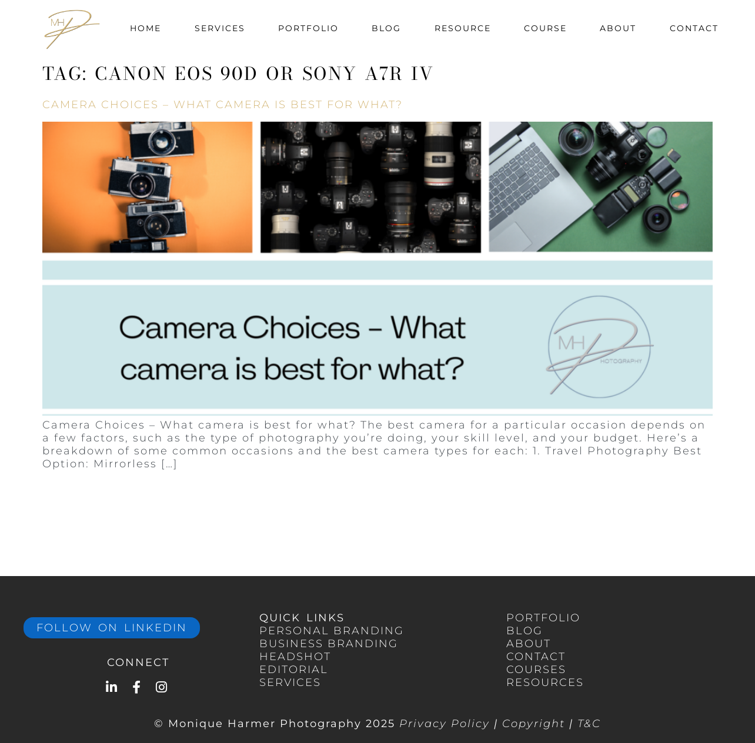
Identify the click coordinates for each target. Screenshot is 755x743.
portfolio (543, 617)
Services (220, 28)
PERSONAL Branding (331, 630)
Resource (463, 28)
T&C (589, 723)
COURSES (536, 669)
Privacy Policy (444, 723)
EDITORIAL (293, 669)
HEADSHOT (295, 656)
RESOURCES (545, 682)
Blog (386, 28)
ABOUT (528, 643)
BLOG (524, 630)
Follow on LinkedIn (111, 627)
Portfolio (308, 28)
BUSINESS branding (328, 643)
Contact (694, 28)
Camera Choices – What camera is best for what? (222, 104)
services (290, 682)
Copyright (533, 723)
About (618, 28)
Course (545, 28)
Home (145, 28)
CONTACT (536, 656)
